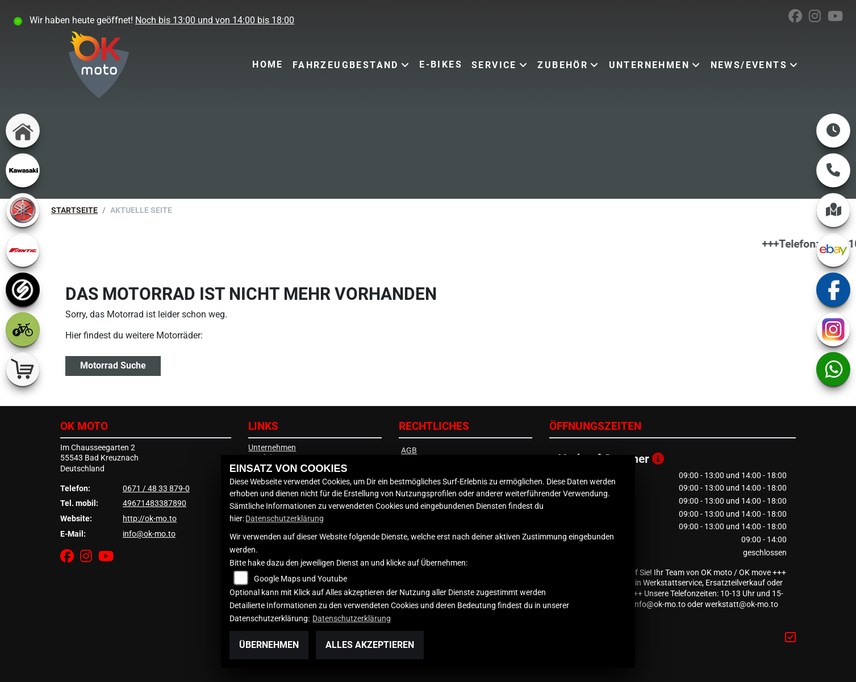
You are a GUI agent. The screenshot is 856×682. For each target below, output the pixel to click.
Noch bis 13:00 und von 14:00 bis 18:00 (214, 20)
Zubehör (562, 65)
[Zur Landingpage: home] (23, 131)
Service (494, 65)
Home (267, 64)
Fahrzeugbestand (346, 65)
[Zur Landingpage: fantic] (23, 250)
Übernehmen (269, 644)
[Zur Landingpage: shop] (23, 369)
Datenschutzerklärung (284, 519)
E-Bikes (440, 64)
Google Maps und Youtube (300, 579)
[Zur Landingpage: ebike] (23, 329)
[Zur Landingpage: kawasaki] (23, 170)
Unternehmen (649, 65)
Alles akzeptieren (369, 644)
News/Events (749, 65)
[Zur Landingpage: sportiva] (23, 290)
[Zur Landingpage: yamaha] (23, 210)
